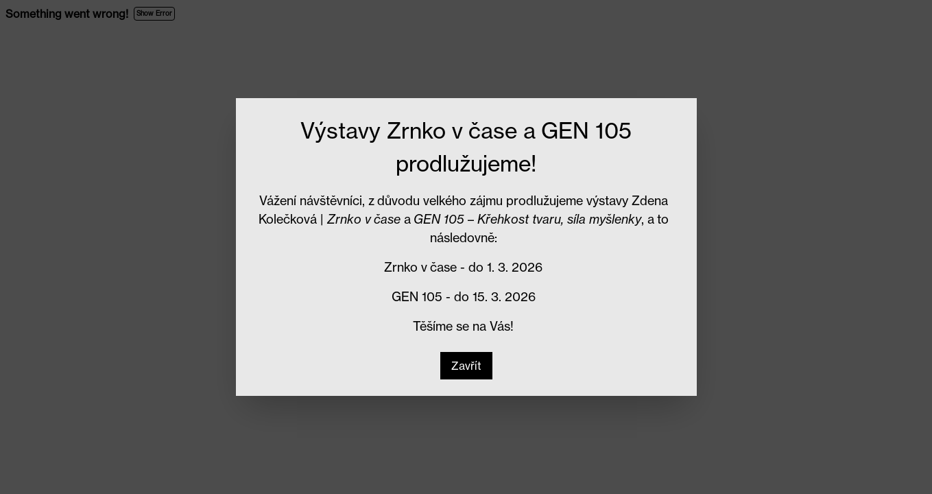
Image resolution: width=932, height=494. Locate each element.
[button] (466, 365)
